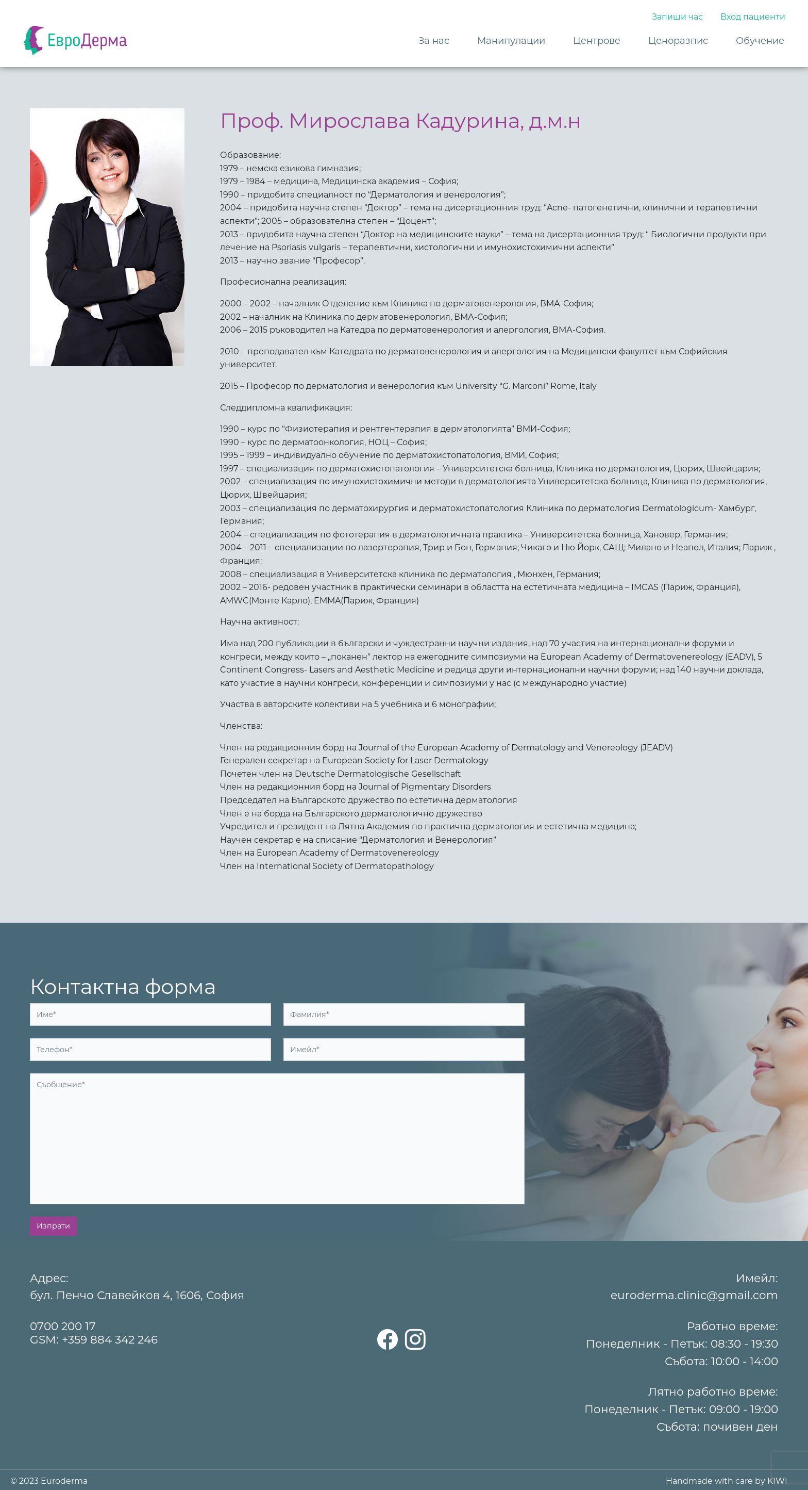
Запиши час (677, 17)
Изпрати (53, 1226)
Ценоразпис (678, 40)
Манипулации (511, 40)
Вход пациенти (752, 17)
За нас (433, 40)
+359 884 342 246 (110, 1339)
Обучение (760, 40)
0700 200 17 (63, 1326)
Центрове (596, 40)
